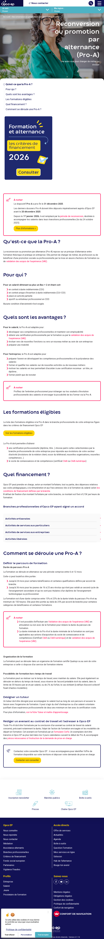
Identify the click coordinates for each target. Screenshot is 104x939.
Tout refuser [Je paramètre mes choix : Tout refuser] (10, 935)
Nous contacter (10, 839)
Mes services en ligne (64, 852)
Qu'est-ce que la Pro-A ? (19, 84)
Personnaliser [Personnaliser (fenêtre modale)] (26, 935)
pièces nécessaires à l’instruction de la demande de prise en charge (39, 738)
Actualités (58, 835)
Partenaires (8, 865)
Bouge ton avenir (61, 865)
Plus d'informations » (26, 228)
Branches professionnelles (16, 852)
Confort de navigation (64, 907)
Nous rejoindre (10, 835)
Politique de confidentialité (66, 904)
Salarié (6, 886)
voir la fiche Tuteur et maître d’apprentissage (47, 712)
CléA (65, 461)
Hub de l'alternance (63, 861)
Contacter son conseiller (27, 760)
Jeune (6, 890)
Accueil (6, 17)
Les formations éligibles (19, 99)
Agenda (57, 839)
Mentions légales (62, 892)
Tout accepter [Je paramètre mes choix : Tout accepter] (43, 935)
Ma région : (59, 8)
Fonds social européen (14, 861)
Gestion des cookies (63, 900)
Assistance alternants (13, 848)
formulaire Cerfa (61, 732)
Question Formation (63, 848)
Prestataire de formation (14, 894)
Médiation (8, 843)
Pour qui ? (11, 89)
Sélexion (58, 856)
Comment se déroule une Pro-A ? (23, 109)
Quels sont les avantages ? (20, 94)
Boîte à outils (60, 843)
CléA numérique (78, 461)
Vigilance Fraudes (11, 869)
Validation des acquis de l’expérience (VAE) (68, 621)
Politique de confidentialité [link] (18, 929)
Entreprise (8, 881)
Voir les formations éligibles (18, 433)
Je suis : (5, 8)
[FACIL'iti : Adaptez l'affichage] (72, 914)
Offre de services (62, 830)
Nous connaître (10, 830)
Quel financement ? (16, 104)
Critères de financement (14, 856)
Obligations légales (63, 896)
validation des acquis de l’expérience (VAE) (26, 261)
